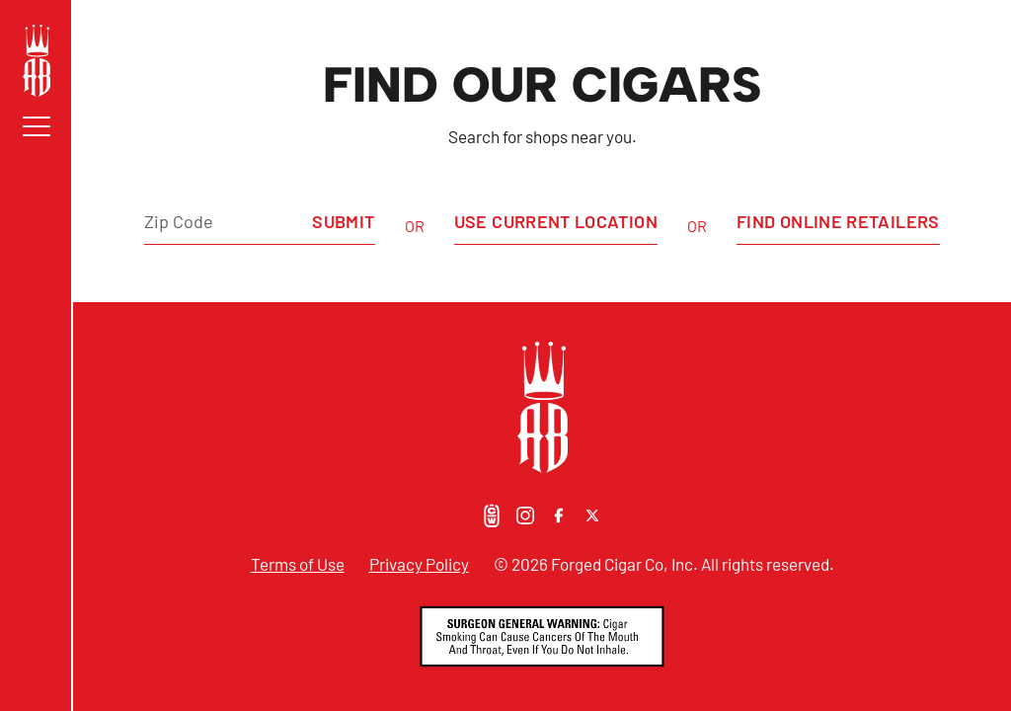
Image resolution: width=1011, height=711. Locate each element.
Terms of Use (298, 564)
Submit (343, 221)
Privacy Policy (419, 564)
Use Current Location (556, 221)
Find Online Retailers (838, 221)
